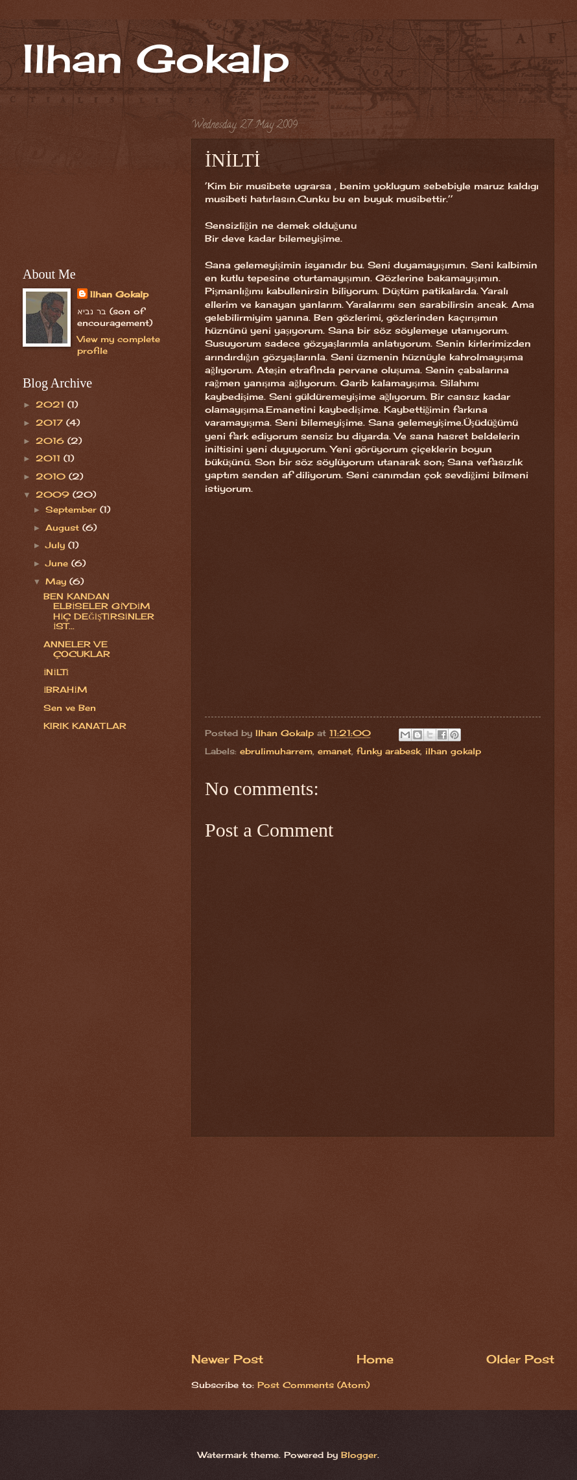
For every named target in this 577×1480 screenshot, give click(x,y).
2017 (51, 422)
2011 (50, 458)
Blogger (359, 1455)
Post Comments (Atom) (313, 1385)
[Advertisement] (372, 1243)
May (57, 581)
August (63, 527)
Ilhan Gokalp (156, 58)
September (72, 509)
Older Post (520, 1359)
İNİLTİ (56, 672)
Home (375, 1359)
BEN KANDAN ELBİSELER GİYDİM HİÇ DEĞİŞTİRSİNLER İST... (98, 611)
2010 (52, 476)
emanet (334, 751)
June (58, 563)
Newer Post (227, 1359)
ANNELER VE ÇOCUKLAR (76, 649)
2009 (54, 494)
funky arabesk (388, 751)
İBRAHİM (65, 689)
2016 (51, 440)
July (56, 545)
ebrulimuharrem (276, 751)
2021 (51, 404)
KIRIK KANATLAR (84, 726)
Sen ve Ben (69, 707)
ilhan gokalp (453, 751)
